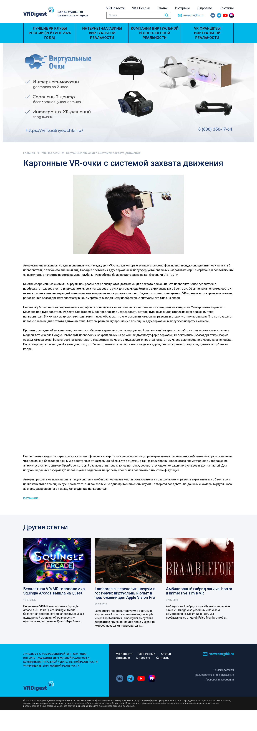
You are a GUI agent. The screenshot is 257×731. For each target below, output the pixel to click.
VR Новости (115, 8)
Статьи (163, 8)
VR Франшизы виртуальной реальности (207, 33)
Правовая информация (219, 679)
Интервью (182, 8)
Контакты (227, 8)
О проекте (204, 8)
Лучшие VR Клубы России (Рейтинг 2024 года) (49, 33)
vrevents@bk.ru (190, 15)
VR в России (141, 8)
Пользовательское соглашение (214, 674)
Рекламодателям (223, 669)
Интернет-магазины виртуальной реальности (102, 33)
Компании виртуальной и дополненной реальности (154, 33)
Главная (29, 153)
